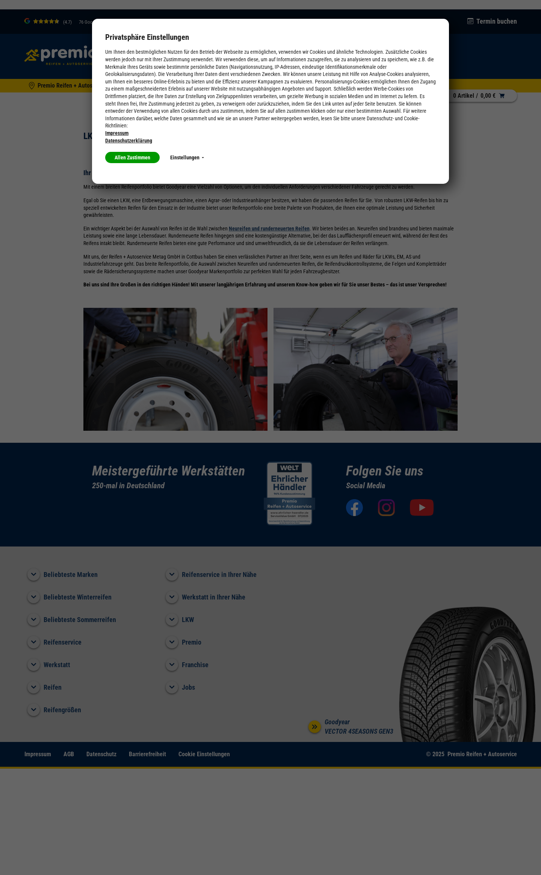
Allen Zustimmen (132, 157)
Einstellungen (187, 157)
